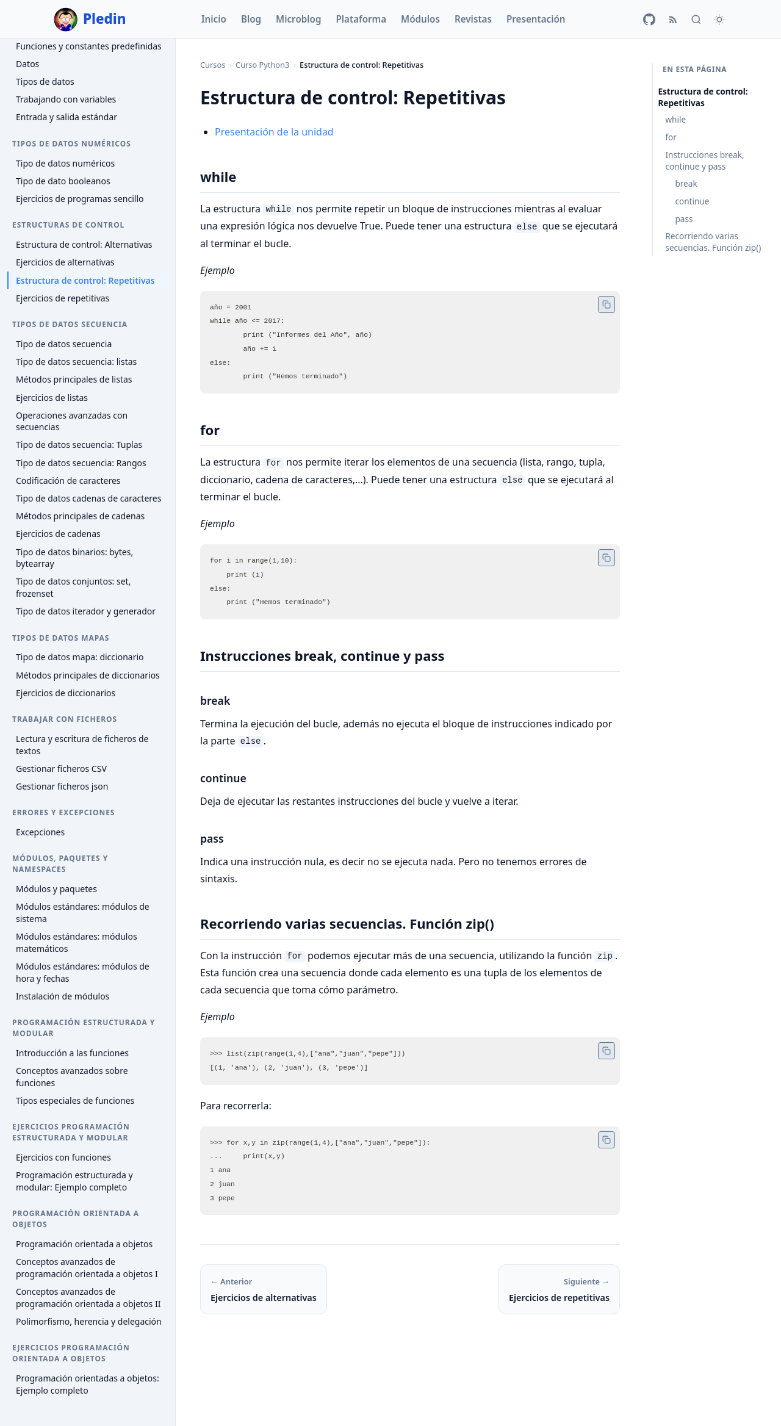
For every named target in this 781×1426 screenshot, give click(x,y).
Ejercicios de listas (52, 397)
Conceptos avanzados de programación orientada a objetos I (87, 1268)
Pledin (90, 19)
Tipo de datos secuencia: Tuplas (79, 444)
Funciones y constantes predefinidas (89, 46)
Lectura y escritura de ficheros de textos (82, 745)
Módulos (420, 19)
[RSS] (673, 19)
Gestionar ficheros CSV (61, 768)
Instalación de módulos (62, 996)
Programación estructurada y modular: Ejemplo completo (74, 1181)
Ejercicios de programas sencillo (80, 198)
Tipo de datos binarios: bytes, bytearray (74, 558)
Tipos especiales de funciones (75, 1100)
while (675, 119)
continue (692, 201)
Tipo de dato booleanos (63, 181)
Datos (27, 64)
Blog (251, 19)
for (671, 137)
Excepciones (40, 832)
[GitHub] (649, 19)
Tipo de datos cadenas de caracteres (88, 498)
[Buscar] (696, 19)
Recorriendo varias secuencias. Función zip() (713, 241)
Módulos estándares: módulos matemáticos (76, 942)
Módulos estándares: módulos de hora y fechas (82, 972)
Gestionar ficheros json (62, 786)
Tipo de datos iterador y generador (86, 611)
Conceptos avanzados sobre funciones (72, 1077)
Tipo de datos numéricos (65, 163)
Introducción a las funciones (72, 1053)
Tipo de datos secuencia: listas (76, 361)
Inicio (213, 19)
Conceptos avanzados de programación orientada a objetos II (88, 1297)
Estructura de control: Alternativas (84, 244)
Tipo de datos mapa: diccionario (80, 657)
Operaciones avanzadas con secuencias (72, 421)
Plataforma (361, 19)
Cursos (212, 64)
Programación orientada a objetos (84, 1244)
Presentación (536, 19)
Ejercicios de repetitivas (62, 298)
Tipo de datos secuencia (64, 344)
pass (684, 219)
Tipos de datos (45, 81)
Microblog (298, 19)
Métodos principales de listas (74, 379)
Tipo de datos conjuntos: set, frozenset (73, 587)
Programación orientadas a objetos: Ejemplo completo (87, 1384)
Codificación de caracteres (68, 480)
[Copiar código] (606, 303)
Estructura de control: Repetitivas (85, 280)
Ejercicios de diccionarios (65, 693)
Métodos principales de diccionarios (88, 675)
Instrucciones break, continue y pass (704, 160)
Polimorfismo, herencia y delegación (89, 1321)
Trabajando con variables (66, 99)
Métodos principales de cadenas (80, 516)
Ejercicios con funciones (63, 1157)
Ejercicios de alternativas (65, 262)
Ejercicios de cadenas (58, 533)
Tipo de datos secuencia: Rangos (81, 463)
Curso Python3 (262, 64)
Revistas (473, 19)
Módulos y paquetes (56, 889)
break (686, 183)
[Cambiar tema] (719, 19)
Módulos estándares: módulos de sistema (82, 912)
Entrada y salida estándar (66, 117)
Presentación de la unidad (274, 132)
